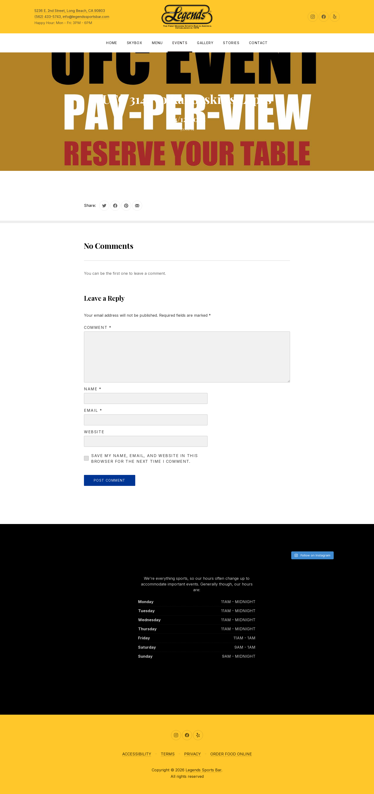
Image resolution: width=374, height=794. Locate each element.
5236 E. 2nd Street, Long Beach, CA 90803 (69, 10)
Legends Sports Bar (203, 770)
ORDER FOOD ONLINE (231, 754)
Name (93, 389)
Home (111, 43)
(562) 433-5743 (47, 16)
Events (179, 43)
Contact (258, 43)
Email (93, 410)
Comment (97, 327)
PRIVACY (192, 754)
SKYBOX (134, 43)
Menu (157, 43)
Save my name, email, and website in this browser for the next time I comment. (144, 458)
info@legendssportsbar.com (86, 16)
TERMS (168, 754)
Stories (231, 43)
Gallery (205, 43)
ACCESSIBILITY (136, 754)
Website (94, 431)
